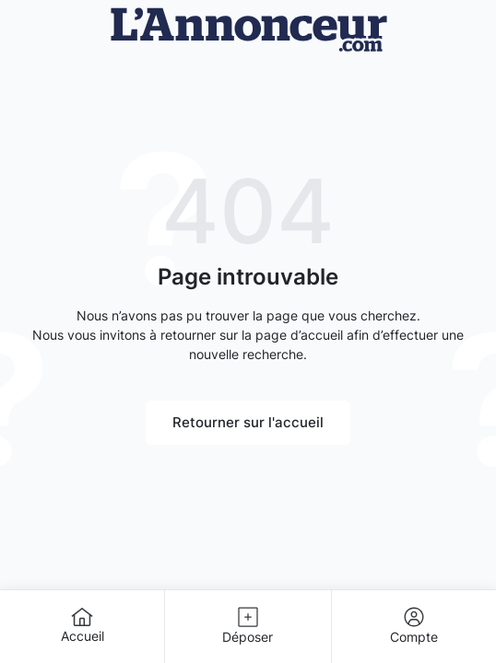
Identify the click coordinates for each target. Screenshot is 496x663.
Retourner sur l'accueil (248, 422)
